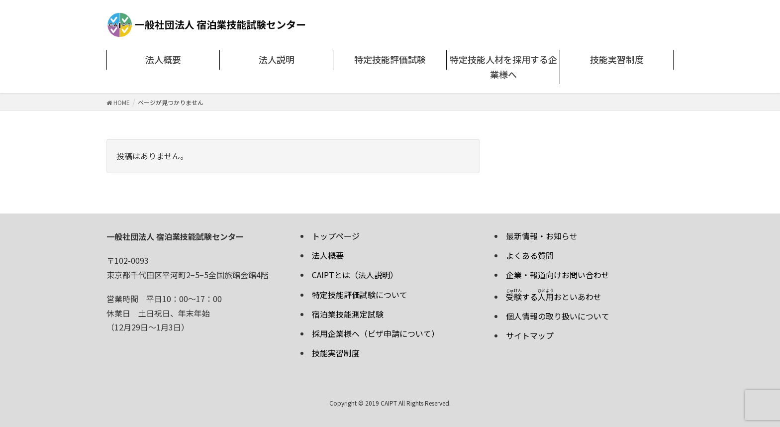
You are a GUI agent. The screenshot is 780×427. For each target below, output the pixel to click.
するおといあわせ (553, 297)
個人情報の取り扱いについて (557, 316)
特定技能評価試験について (359, 295)
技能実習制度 (336, 353)
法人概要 (328, 255)
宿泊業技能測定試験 (348, 314)
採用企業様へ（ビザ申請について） (375, 333)
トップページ (336, 236)
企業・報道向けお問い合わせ (557, 275)
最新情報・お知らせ (542, 236)
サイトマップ (530, 335)
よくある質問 (530, 255)
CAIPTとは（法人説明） (355, 275)
